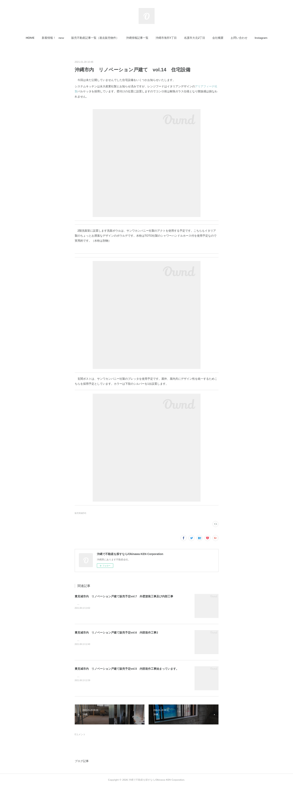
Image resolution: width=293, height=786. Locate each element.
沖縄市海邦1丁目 (166, 38)
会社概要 (217, 38)
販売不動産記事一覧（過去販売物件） (95, 38)
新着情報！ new (53, 38)
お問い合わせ (239, 38)
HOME (30, 38)
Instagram (261, 38)
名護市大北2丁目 (194, 38)
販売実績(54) (80, 513)
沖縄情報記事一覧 (137, 38)
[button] (30, 38)
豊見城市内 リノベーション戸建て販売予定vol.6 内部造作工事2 (116, 632)
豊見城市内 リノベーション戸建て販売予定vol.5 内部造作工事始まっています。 (127, 668)
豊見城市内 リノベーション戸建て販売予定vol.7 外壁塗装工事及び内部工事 (124, 596)
